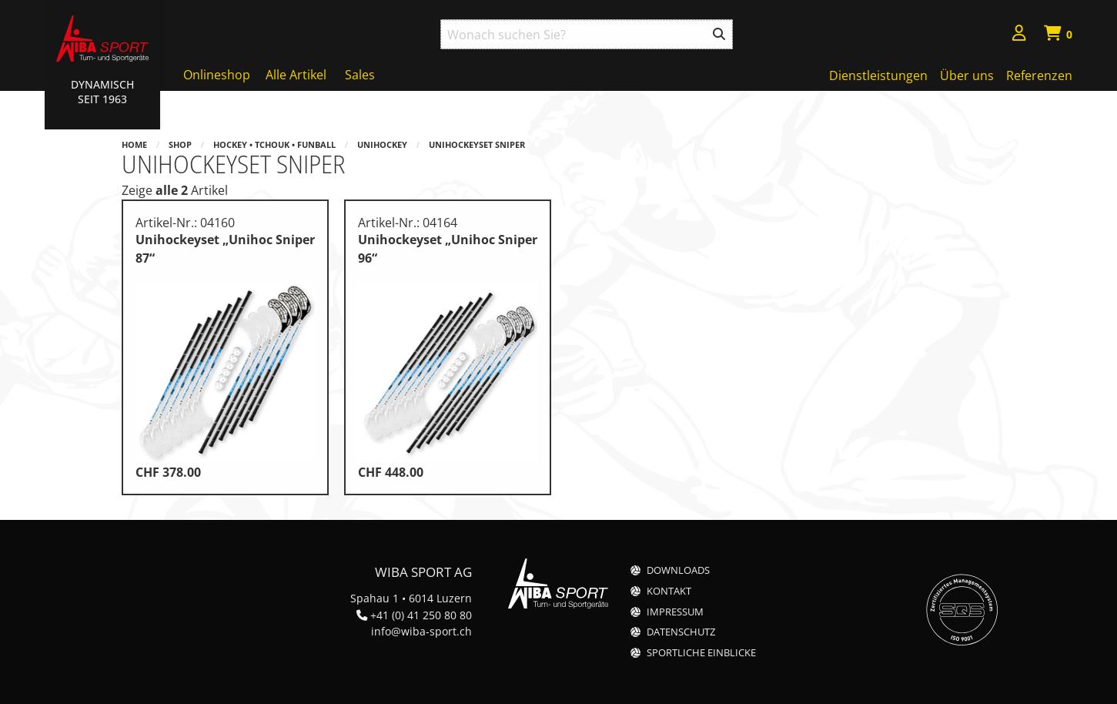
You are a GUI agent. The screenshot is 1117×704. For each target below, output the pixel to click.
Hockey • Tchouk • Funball (274, 144)
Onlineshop (216, 74)
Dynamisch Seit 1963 (102, 91)
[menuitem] (1019, 35)
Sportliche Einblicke (701, 653)
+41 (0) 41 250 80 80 (421, 615)
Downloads (678, 570)
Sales (360, 74)
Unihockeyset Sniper (477, 144)
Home (134, 144)
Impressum (675, 612)
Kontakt (669, 591)
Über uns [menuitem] (967, 75)
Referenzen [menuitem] (1039, 75)
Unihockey (382, 144)
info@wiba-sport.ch (421, 631)
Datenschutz (681, 632)
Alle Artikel (296, 74)
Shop (180, 144)
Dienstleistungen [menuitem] (878, 75)
